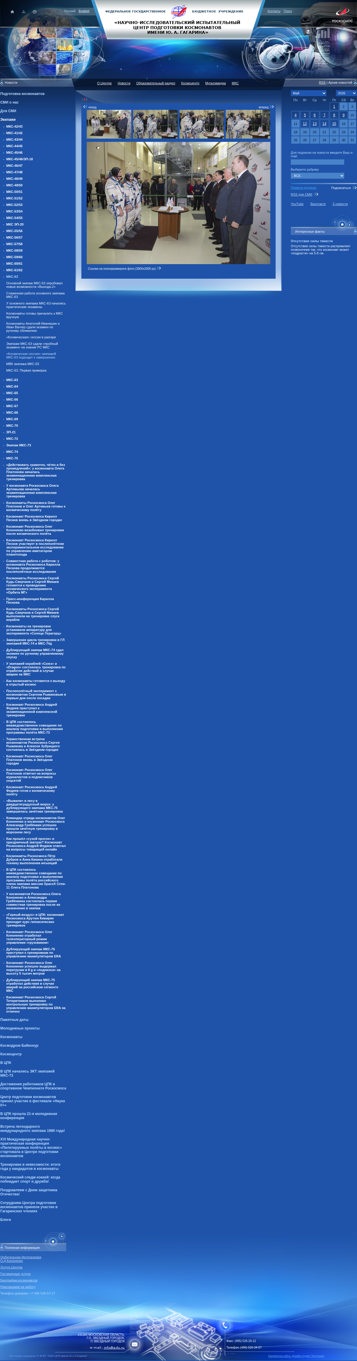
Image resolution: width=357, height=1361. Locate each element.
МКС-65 (12, 393)
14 (324, 124)
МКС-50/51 (14, 191)
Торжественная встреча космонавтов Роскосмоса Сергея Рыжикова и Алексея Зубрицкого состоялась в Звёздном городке (33, 744)
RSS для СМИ (301, 194)
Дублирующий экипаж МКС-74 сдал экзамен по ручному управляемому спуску (35, 653)
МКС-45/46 (14, 152)
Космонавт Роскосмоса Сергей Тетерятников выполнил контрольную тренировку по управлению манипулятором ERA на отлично (36, 1004)
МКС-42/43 (14, 126)
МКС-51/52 (14, 198)
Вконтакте (318, 204)
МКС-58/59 (14, 250)
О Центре (104, 83)
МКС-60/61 (14, 263)
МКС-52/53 (14, 205)
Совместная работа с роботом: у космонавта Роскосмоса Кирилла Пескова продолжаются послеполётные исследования (33, 566)
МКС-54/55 (14, 218)
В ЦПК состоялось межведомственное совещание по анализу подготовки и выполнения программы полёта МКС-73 (34, 727)
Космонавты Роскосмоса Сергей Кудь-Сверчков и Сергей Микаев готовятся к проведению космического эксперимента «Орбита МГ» (32, 585)
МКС (235, 83)
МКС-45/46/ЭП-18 (19, 159)
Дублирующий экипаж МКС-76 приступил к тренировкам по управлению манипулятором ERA (33, 952)
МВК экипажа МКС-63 (22, 364)
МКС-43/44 (14, 139)
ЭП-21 (11, 432)
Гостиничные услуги (15, 1274)
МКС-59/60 (14, 257)
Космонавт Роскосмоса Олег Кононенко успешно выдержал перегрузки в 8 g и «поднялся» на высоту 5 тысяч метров (33, 968)
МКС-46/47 (14, 165)
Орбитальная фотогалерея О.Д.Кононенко (20, 1258)
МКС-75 (12, 458)
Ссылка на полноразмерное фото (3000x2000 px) (124, 268)
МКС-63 (12, 276)
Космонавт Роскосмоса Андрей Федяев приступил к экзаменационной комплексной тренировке (31, 710)
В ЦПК (5, 1063)
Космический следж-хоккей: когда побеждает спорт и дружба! (30, 1179)
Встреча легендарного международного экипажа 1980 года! (32, 1128)
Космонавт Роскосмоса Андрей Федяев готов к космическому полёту (31, 790)
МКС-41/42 (14, 133)
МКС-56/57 (14, 237)
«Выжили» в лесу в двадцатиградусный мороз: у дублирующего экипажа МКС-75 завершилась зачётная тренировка (34, 806)
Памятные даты (14, 1020)
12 (305, 124)
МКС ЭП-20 (14, 224)
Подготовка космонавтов (22, 94)
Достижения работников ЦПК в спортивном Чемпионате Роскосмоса (33, 1086)
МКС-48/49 (14, 178)
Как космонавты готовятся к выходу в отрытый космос (35, 682)
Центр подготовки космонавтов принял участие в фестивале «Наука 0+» (32, 1101)
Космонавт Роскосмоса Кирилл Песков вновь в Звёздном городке (34, 518)
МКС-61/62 (14, 270)
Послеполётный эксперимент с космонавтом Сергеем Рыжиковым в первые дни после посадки (36, 694)
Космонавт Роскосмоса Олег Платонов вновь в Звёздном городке (29, 759)
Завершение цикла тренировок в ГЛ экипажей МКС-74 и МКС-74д (35, 641)
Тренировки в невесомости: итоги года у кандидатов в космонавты (30, 1166)
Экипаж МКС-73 (18, 445)
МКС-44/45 (14, 146)
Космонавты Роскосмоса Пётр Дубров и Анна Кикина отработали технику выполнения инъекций (34, 859)
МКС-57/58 (14, 244)
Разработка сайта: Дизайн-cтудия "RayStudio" (296, 1355)
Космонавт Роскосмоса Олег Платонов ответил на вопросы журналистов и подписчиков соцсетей (31, 775)
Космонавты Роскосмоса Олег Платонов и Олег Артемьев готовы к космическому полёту (35, 506)
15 (334, 124)
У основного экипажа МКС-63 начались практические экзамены (36, 305)
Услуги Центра (11, 1267)
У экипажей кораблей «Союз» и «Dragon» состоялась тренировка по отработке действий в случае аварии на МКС (36, 669)
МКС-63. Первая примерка (26, 370)
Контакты (274, 11)
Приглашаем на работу (17, 1287)
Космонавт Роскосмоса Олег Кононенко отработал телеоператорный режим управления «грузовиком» (29, 937)
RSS (322, 82)
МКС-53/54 (14, 211)
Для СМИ (8, 111)
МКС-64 (12, 386)
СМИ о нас (9, 102)
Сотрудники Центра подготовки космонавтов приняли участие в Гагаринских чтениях (29, 1207)
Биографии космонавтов (18, 1280)
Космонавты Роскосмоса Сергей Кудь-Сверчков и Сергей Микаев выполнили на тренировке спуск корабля (32, 614)
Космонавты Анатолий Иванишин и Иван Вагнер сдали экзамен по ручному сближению (33, 327)
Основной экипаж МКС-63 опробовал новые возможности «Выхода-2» (34, 284)
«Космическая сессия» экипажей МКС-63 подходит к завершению (31, 355)
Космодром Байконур (19, 1045)
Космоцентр (11, 1054)
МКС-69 (12, 419)
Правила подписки (303, 187)
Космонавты (11, 1037)
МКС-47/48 (14, 172)
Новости (124, 83)
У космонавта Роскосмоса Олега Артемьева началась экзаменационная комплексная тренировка (32, 491)
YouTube (297, 204)
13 (315, 124)
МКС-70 (12, 425)
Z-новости (340, 204)
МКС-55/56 (14, 231)
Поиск (288, 11)
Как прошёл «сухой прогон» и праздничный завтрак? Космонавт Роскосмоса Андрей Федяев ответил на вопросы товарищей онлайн (36, 844)
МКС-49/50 (14, 185)
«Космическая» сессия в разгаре (31, 337)
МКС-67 (12, 406)
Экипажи (8, 120)
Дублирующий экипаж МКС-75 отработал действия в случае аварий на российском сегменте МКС (32, 985)
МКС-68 (12, 412)
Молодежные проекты (20, 1028)
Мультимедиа (215, 83)
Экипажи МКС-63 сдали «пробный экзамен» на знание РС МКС (32, 345)
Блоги (5, 1220)
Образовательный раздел (155, 83)
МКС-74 (12, 451)
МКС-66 (12, 399)
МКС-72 (12, 438)
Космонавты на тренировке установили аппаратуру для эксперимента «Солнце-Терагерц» (33, 629)
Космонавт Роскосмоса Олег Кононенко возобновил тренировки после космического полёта (35, 530)
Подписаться (341, 188)
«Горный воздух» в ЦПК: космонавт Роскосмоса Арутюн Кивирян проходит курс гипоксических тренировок (35, 920)
